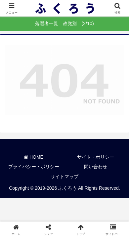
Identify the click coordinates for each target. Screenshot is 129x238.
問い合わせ (95, 166)
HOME (33, 157)
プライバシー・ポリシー (33, 166)
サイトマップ (64, 176)
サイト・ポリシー (95, 157)
